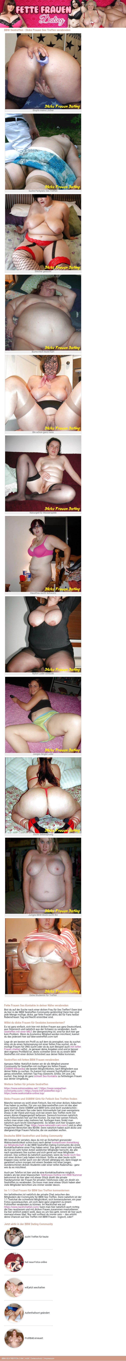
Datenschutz (36, 1358)
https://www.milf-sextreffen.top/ (42, 1090)
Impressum (49, 1358)
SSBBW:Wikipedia (15, 1068)
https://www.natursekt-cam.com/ (49, 1125)
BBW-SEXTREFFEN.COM (12, 1358)
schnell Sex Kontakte (45, 1076)
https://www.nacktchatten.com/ (21, 1206)
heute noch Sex (71, 1154)
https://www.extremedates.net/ (21, 1088)
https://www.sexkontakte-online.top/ (24, 1093)
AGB (27, 1358)
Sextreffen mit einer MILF (18, 1031)
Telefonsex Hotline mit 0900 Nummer (61, 1174)
